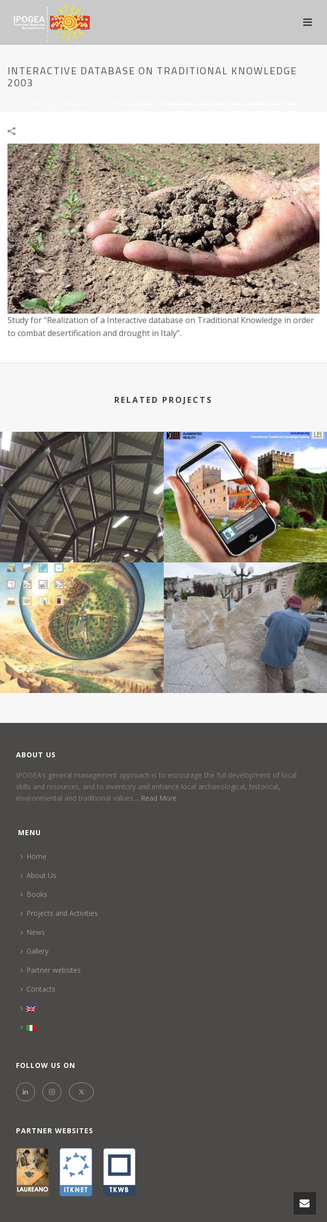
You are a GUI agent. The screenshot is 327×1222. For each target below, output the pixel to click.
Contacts (37, 989)
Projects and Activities (59, 913)
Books (33, 894)
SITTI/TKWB (106, 104)
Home (37, 104)
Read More (159, 798)
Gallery (34, 951)
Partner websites (50, 970)
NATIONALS (67, 104)
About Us (38, 875)
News (32, 932)
